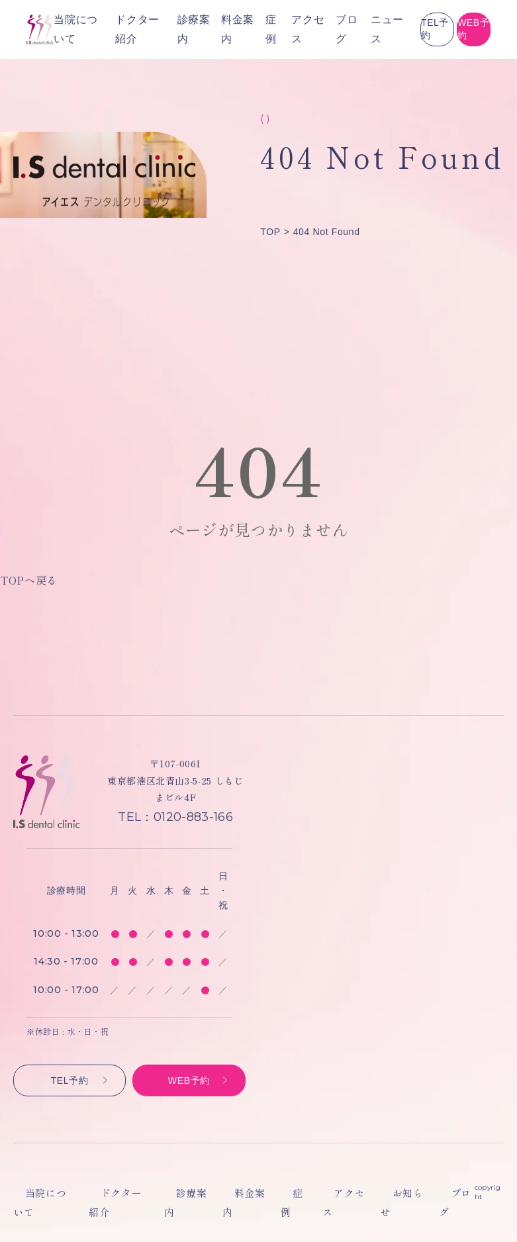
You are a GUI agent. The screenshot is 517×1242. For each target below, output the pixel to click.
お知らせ (369, 1193)
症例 (273, 1193)
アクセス (316, 1193)
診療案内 (177, 1193)
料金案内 (230, 1193)
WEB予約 (444, 29)
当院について (42, 1193)
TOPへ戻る (29, 580)
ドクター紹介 (114, 1193)
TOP (270, 231)
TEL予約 (348, 29)
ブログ (248, 30)
